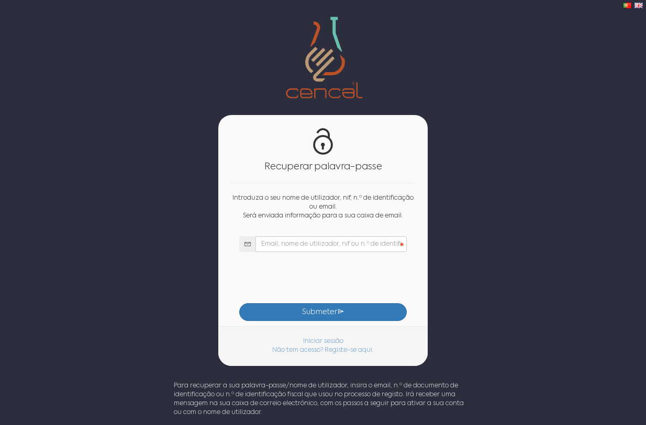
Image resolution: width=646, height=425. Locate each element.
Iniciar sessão (323, 341)
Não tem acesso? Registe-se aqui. (323, 350)
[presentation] (323, 277)
